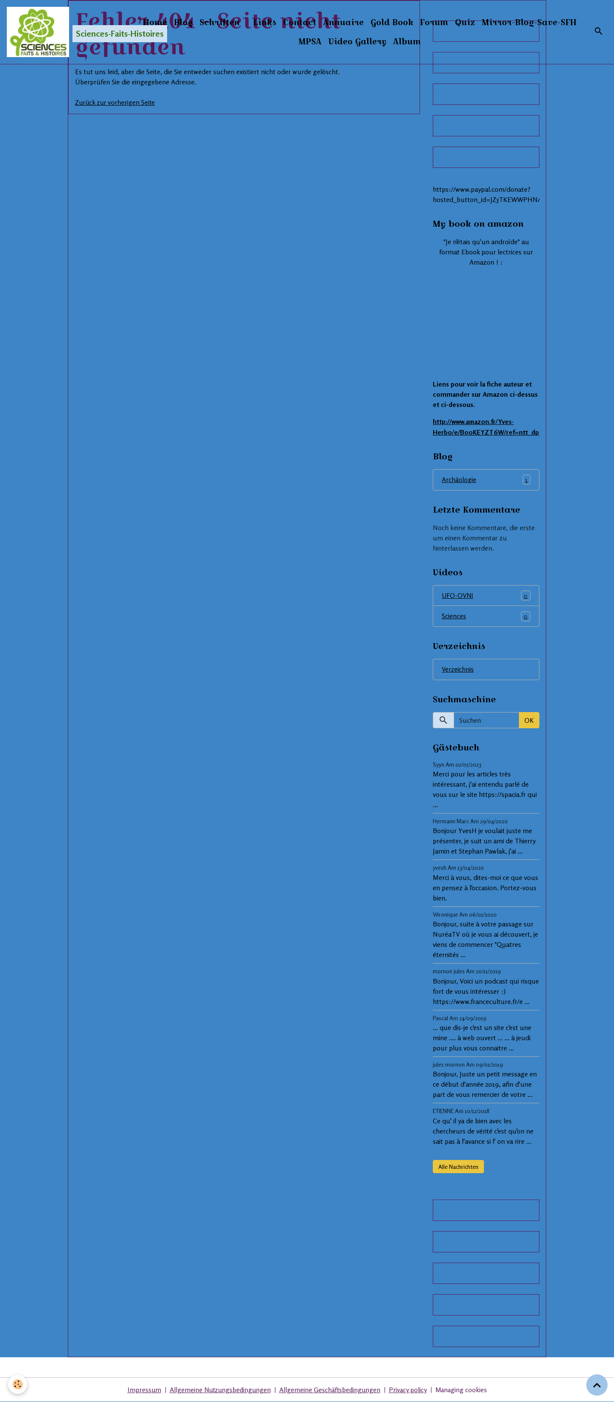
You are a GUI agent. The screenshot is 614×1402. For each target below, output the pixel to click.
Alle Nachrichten (458, 1166)
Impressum (141, 1390)
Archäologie (486, 480)
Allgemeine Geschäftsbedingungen (330, 1390)
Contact (350, 23)
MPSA (360, 42)
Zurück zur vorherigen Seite (116, 102)
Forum (485, 23)
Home (206, 23)
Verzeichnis (458, 669)
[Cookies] (18, 1384)
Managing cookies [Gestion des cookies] (463, 1390)
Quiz (516, 23)
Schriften (270, 23)
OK (529, 720)
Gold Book (442, 23)
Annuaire (394, 23)
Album (458, 42)
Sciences (486, 616)
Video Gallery (408, 42)
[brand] (70, 32)
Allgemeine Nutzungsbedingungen (219, 1390)
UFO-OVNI (486, 595)
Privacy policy (410, 1390)
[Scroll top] (597, 1385)
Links (315, 23)
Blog (234, 23)
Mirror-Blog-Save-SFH (295, 42)
